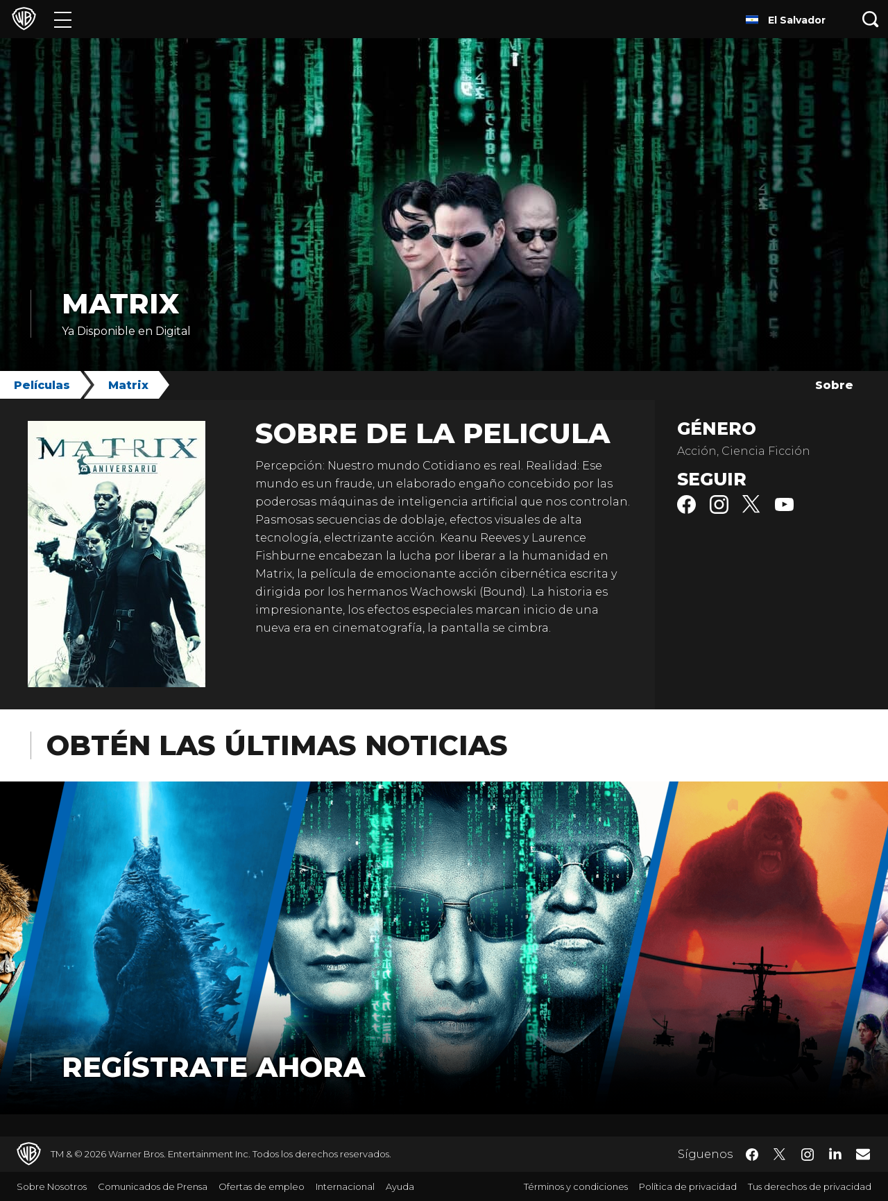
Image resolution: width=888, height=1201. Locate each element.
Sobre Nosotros (52, 1186)
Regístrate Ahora (213, 1067)
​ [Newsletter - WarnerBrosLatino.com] (863, 1154)
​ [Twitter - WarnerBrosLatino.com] (779, 1154)
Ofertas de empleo (262, 1186)
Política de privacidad (688, 1186)
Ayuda (400, 1186)
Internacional (345, 1186)
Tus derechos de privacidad (809, 1186)
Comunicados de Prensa (152, 1186)
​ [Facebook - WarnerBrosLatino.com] (752, 1154)
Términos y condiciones (576, 1186)
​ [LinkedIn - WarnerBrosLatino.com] (835, 1153)
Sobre (834, 385)
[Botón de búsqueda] (870, 19)
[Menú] (62, 19)
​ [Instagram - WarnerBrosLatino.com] (807, 1154)
